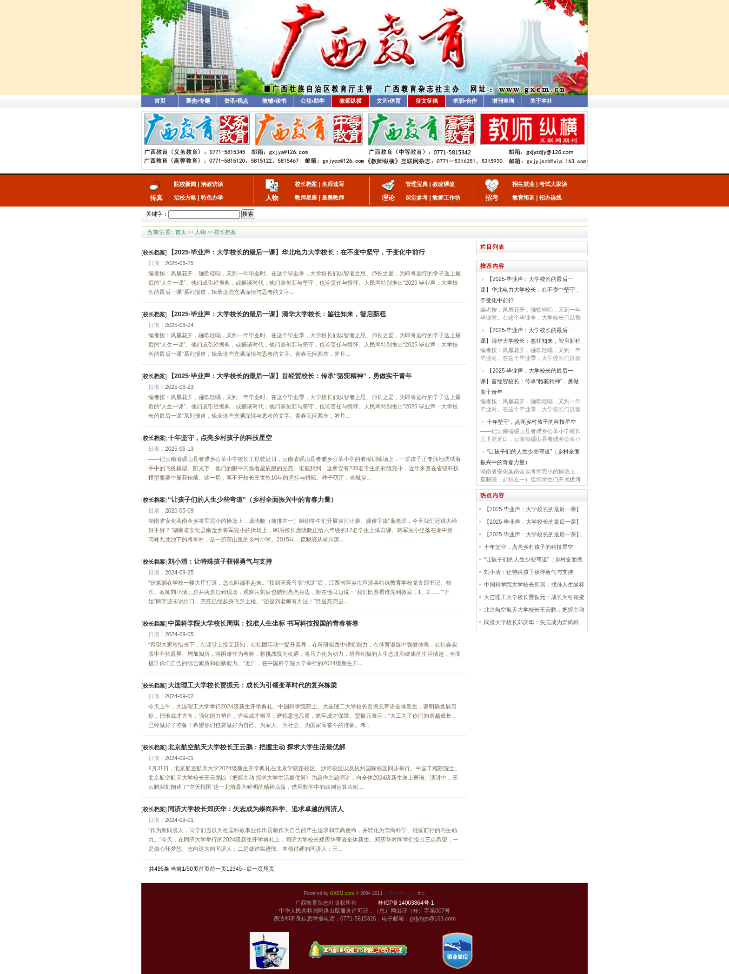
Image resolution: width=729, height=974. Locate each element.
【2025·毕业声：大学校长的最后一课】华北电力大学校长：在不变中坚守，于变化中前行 (296, 252)
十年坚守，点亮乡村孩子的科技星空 (220, 437)
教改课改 (443, 184)
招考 (491, 197)
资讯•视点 (236, 101)
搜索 (247, 214)
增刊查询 (503, 101)
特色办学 (212, 197)
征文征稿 (427, 101)
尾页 (268, 869)
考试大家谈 (553, 184)
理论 (388, 197)
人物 (271, 197)
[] (154, 252)
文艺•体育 (389, 101)
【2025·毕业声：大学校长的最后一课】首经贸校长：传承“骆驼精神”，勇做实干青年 (290, 376)
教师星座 (306, 197)
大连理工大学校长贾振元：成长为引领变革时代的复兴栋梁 (252, 685)
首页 (160, 101)
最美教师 (333, 197)
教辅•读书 (274, 101)
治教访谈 (212, 184)
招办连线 (550, 197)
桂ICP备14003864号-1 (406, 903)
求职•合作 (465, 101)
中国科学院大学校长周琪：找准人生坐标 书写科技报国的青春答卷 (263, 623)
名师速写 (333, 184)
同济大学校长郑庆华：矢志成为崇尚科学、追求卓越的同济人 (256, 809)
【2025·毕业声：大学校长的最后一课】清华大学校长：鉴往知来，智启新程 (277, 314)
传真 (156, 197)
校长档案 (306, 184)
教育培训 (523, 197)
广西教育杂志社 (400, 893)
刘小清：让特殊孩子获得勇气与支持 (220, 561)
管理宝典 (416, 184)
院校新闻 (185, 184)
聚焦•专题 (198, 101)
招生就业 (523, 184)
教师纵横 (350, 101)
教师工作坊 (446, 197)
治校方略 (185, 197)
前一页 (218, 869)
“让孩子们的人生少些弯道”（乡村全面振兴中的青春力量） (252, 499)
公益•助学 (312, 101)
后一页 (254, 869)
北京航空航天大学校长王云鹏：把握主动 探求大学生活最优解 (256, 747)
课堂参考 (416, 197)
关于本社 (541, 101)
